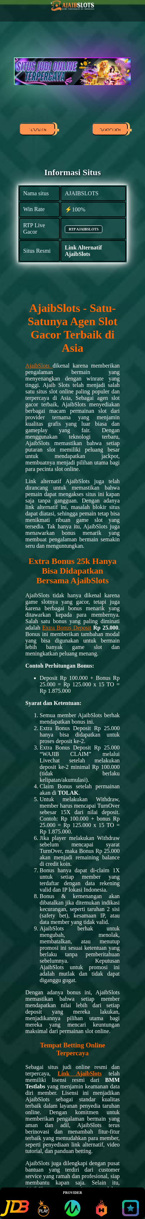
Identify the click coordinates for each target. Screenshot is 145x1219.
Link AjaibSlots (80, 1073)
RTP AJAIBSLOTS (83, 229)
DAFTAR (110, 130)
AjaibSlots (39, 366)
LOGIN (38, 130)
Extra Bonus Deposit (66, 628)
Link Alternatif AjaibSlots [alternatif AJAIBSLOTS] (83, 250)
